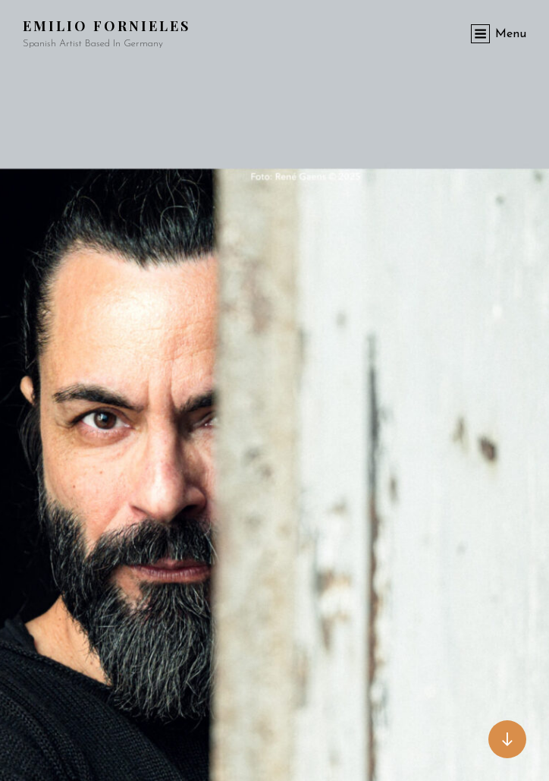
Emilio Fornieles (106, 26)
